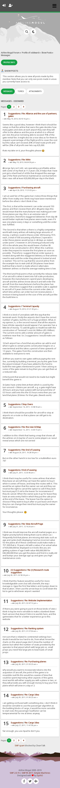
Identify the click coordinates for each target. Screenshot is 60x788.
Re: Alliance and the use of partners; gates (32, 115)
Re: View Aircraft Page (32, 524)
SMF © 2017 (27, 773)
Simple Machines (42, 773)
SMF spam (19, 745)
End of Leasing (29, 470)
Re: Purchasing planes (35, 661)
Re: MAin (26, 159)
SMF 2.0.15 (15, 773)
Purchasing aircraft (31, 187)
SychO (40, 775)
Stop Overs (27, 404)
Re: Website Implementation (38, 600)
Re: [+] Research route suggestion (30, 571)
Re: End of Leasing (31, 450)
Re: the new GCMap (31, 427)
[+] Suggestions (18, 570)
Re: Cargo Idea (32, 694)
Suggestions (14, 113)
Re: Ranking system (34, 628)
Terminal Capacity (30, 306)
